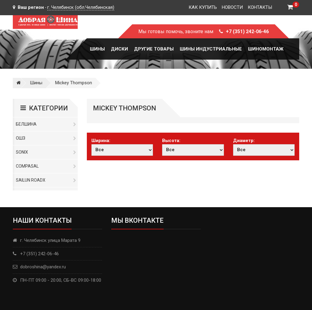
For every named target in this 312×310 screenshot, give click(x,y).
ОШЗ (46, 138)
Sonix (46, 152)
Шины (97, 49)
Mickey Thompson (73, 82)
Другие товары (154, 49)
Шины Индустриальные (211, 49)
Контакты (260, 7)
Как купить (203, 7)
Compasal (46, 166)
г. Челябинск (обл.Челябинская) (80, 7)
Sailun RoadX (46, 180)
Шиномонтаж (265, 49)
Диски (119, 49)
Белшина (46, 124)
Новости (232, 7)
